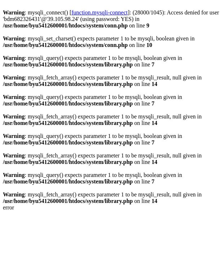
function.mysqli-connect (99, 12)
